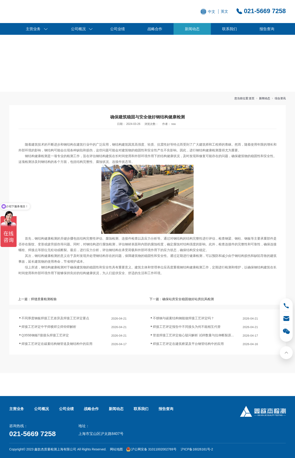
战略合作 (155, 29)
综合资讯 (280, 98)
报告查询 (267, 29)
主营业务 (33, 29)
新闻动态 (192, 29)
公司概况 (78, 29)
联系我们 (229, 29)
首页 (251, 98)
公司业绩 (117, 29)
